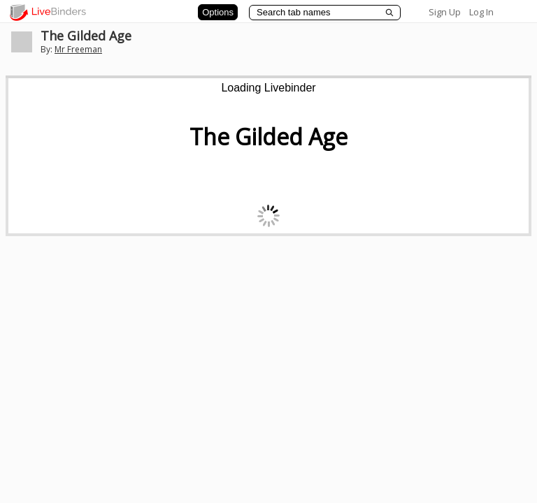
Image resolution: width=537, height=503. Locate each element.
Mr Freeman (78, 49)
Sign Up (445, 12)
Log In (481, 12)
